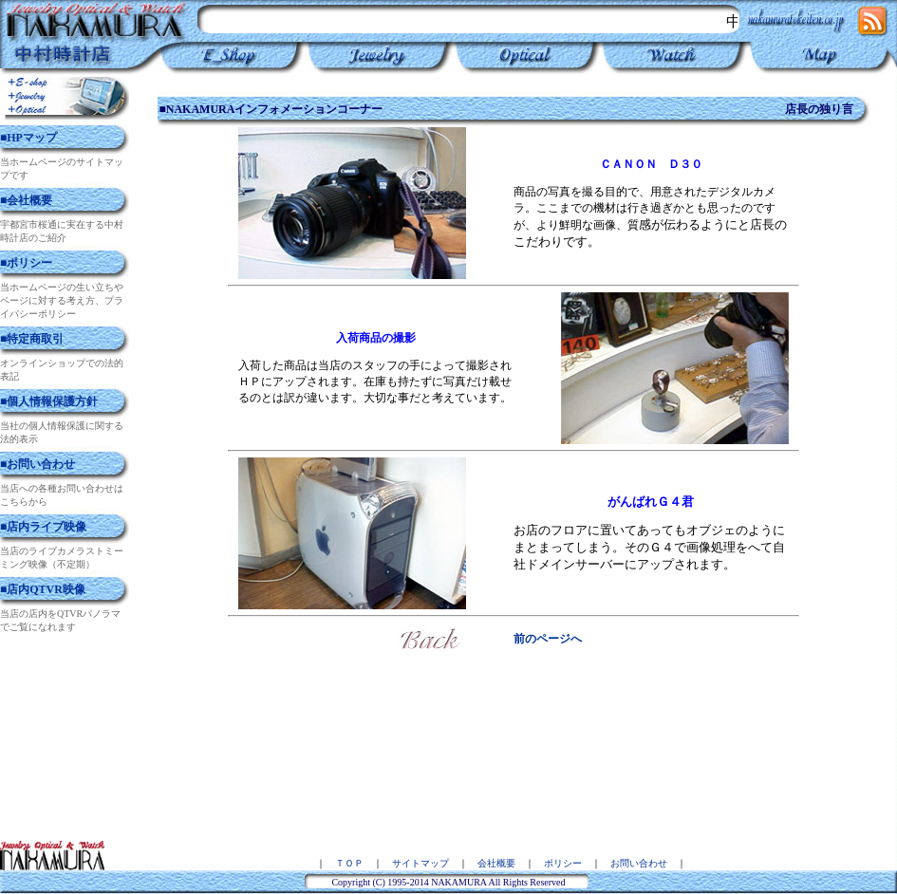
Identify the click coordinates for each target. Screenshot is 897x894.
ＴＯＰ (349, 863)
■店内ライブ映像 (43, 526)
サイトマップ (420, 863)
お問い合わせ (638, 863)
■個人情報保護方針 (49, 401)
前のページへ (548, 638)
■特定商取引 (32, 338)
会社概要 (496, 863)
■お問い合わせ (37, 464)
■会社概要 (26, 200)
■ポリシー (26, 263)
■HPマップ (28, 137)
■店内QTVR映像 (42, 589)
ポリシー (563, 863)
